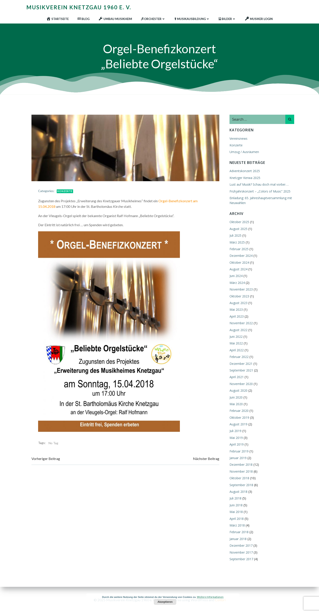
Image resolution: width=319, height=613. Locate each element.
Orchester (153, 19)
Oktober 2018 (239, 478)
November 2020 (241, 384)
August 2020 (238, 390)
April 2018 (237, 519)
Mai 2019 (236, 438)
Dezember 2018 (241, 464)
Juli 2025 (235, 235)
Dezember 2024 (241, 255)
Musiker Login (259, 19)
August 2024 (238, 269)
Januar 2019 (238, 458)
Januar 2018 (238, 539)
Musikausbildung (192, 19)
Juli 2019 (235, 431)
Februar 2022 (239, 357)
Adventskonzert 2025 (245, 171)
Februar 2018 (239, 532)
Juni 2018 (236, 505)
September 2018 (241, 485)
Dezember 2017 (241, 545)
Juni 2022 (236, 336)
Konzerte (64, 191)
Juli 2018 (235, 498)
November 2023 (241, 289)
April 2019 (237, 444)
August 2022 (238, 330)
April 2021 (237, 377)
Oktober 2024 (239, 262)
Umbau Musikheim (115, 19)
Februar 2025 (239, 249)
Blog (83, 19)
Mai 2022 (236, 343)
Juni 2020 (236, 397)
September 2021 (241, 370)
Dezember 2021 (241, 364)
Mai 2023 (236, 309)
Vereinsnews (238, 138)
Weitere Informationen (210, 596)
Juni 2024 (236, 276)
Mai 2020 (236, 404)
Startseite (57, 19)
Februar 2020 (239, 411)
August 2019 (238, 424)
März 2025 (237, 242)
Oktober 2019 (239, 417)
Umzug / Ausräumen (244, 152)
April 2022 (237, 350)
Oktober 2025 (239, 222)
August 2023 (238, 303)
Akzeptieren (165, 601)
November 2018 (241, 471)
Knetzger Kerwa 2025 (245, 178)
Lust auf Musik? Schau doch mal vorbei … (259, 184)
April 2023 (237, 316)
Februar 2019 (239, 451)
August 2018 (238, 491)
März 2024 (237, 283)
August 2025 (238, 229)
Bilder (227, 19)
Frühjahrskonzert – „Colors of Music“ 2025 (260, 191)
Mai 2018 (236, 512)
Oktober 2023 (239, 296)
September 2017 (241, 559)
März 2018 (237, 525)
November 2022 (241, 323)
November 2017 (241, 552)
